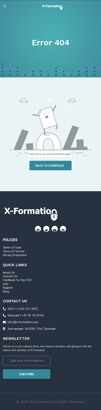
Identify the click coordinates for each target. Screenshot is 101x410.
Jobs (6, 284)
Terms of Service (14, 251)
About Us (9, 272)
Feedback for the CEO (17, 280)
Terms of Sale (12, 247)
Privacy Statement (15, 255)
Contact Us (10, 276)
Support (8, 287)
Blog (6, 291)
